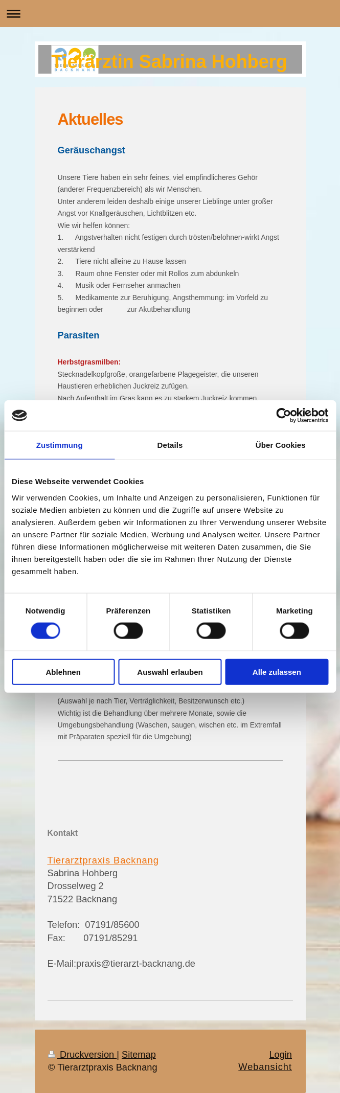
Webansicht (265, 1067)
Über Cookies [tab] (281, 445)
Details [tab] (170, 445)
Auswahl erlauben (169, 671)
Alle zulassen (277, 671)
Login (280, 1055)
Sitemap (139, 1055)
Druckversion (82, 1055)
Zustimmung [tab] (59, 445)
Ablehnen (63, 671)
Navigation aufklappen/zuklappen (170, 14)
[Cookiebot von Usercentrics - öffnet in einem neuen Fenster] (283, 415)
